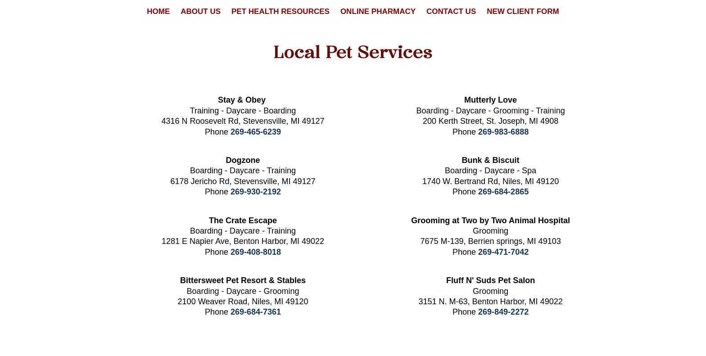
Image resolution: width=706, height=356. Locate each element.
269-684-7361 (256, 311)
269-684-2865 (503, 191)
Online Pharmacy (378, 11)
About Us (201, 11)
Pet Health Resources (280, 11)
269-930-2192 (256, 191)
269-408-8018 (256, 252)
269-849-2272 (503, 311)
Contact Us (451, 11)
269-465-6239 (256, 131)
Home (158, 11)
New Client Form (523, 11)
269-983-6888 (503, 131)
